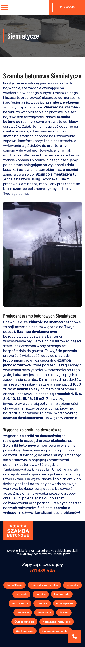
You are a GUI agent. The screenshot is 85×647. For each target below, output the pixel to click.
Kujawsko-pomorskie (44, 585)
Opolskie (42, 603)
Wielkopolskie (24, 630)
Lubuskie (21, 594)
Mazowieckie (20, 603)
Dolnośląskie (14, 585)
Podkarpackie (64, 603)
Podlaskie (23, 612)
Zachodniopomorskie (55, 630)
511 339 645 (66, 7)
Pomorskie (44, 612)
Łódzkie (41, 594)
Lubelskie (72, 585)
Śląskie (63, 612)
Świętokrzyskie (24, 621)
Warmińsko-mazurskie (57, 621)
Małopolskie (61, 594)
